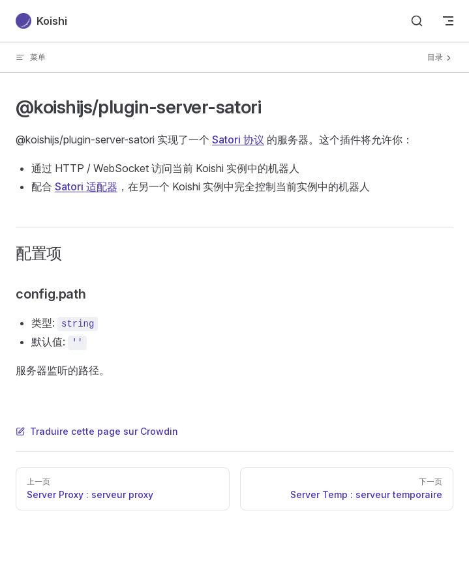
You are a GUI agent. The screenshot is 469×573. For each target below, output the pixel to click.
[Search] (416, 21)
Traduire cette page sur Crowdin (97, 431)
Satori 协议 (238, 139)
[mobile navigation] (448, 21)
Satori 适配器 (86, 186)
